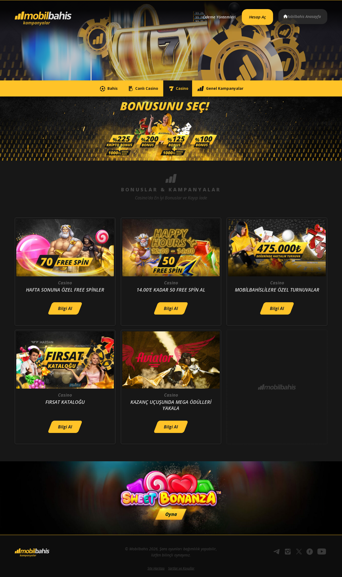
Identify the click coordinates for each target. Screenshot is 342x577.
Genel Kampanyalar (236, 88)
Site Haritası (156, 568)
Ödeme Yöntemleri (209, 15)
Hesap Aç (251, 15)
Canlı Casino (135, 88)
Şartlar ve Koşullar (181, 568)
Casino (182, 88)
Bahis (90, 88)
